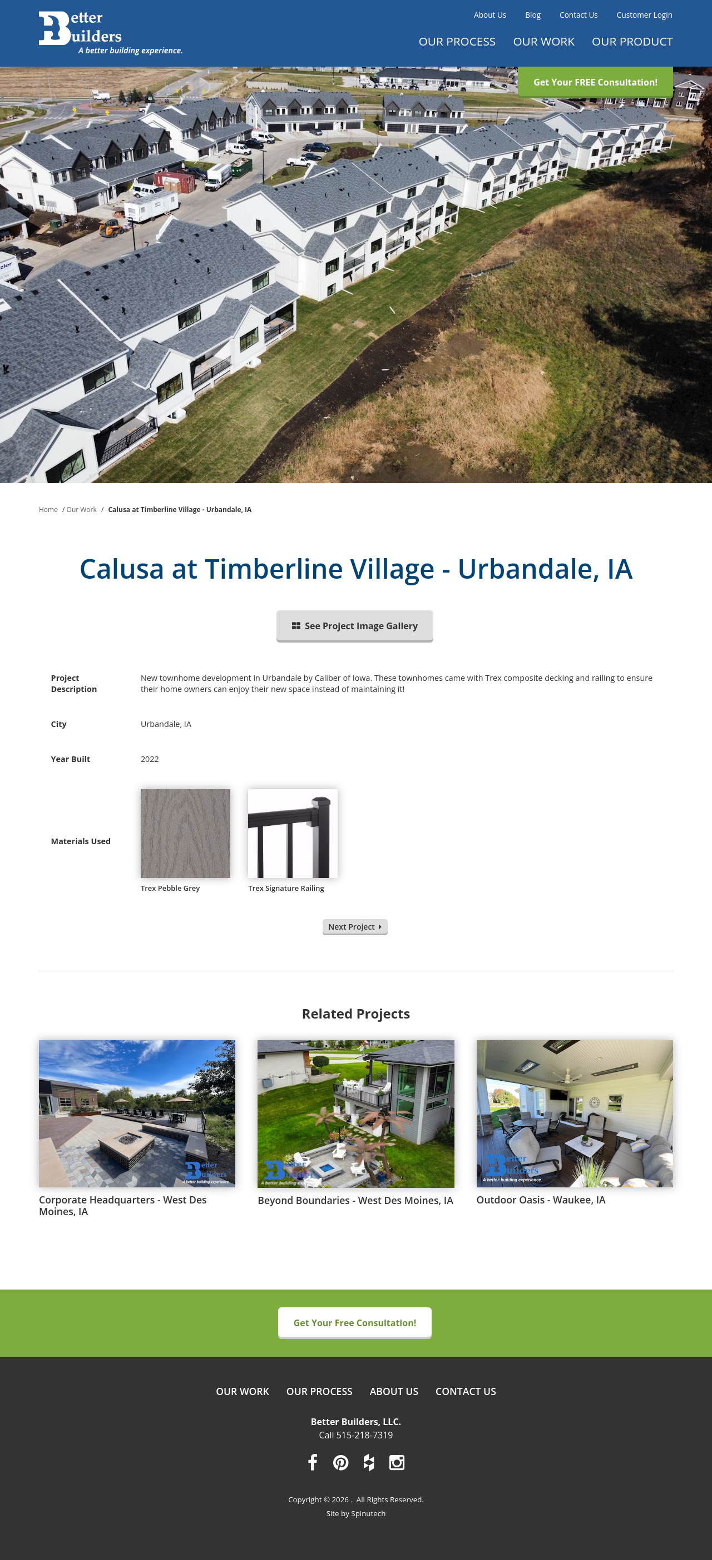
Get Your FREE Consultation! (595, 82)
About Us (490, 14)
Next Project (355, 926)
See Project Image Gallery (355, 626)
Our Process (457, 41)
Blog (533, 14)
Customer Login (645, 14)
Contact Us (579, 14)
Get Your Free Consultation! (355, 1323)
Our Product (632, 41)
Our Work (544, 41)
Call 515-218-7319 (356, 1435)
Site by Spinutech (356, 1513)
